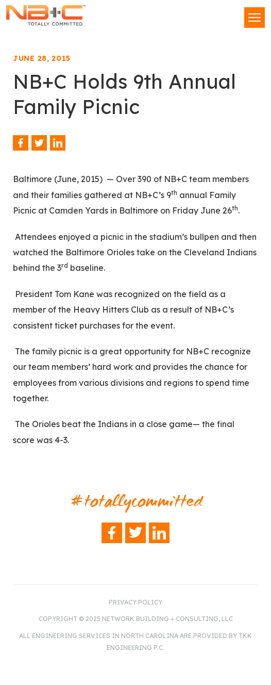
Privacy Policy (135, 602)
